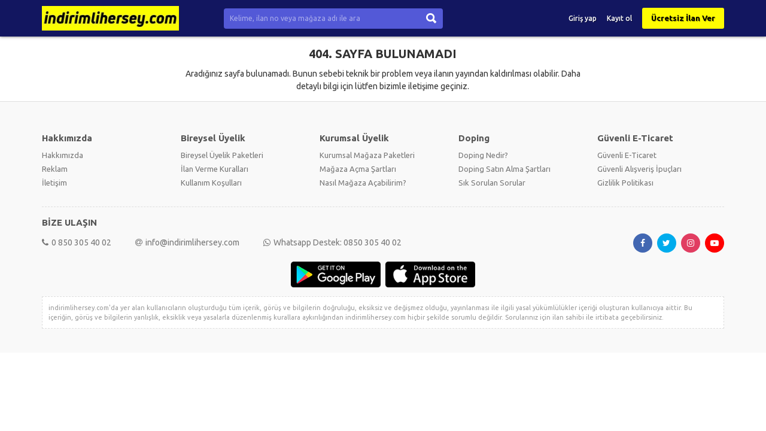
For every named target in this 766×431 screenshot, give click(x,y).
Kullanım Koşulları (211, 182)
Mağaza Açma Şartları (358, 169)
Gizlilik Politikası (625, 182)
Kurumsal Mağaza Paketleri (367, 155)
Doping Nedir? (483, 155)
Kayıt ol (619, 18)
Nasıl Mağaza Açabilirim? (363, 182)
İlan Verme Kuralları (214, 169)
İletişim (54, 182)
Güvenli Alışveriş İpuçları (639, 169)
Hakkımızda (62, 155)
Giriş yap (583, 18)
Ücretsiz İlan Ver (683, 18)
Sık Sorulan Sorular (491, 182)
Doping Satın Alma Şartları (504, 169)
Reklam (55, 169)
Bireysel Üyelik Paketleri (222, 155)
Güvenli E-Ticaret (626, 155)
